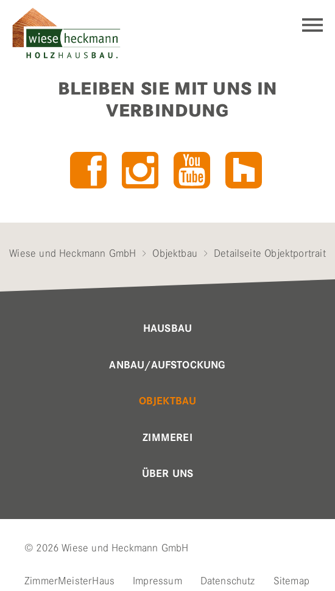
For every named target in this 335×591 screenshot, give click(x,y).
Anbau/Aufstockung (167, 365)
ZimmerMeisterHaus (69, 581)
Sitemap (291, 581)
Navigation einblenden (312, 25)
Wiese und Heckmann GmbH (72, 253)
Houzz (243, 170)
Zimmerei (167, 437)
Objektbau (174, 253)
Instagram (140, 170)
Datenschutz (227, 581)
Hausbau (167, 328)
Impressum (157, 581)
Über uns (167, 473)
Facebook (88, 170)
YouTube (192, 170)
